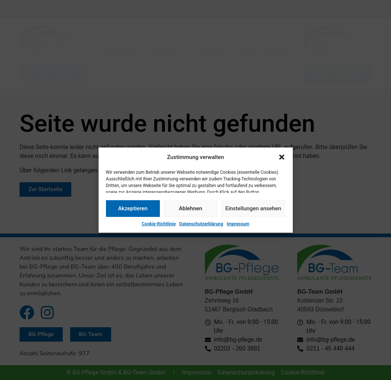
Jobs (248, 53)
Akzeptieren (133, 208)
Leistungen (125, 54)
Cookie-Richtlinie (159, 223)
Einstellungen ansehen (253, 208)
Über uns (215, 54)
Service (171, 54)
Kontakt (276, 53)
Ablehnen (190, 208)
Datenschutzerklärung (201, 223)
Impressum (238, 223)
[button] (281, 157)
